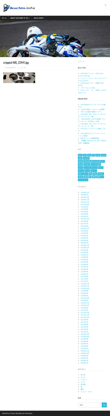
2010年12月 (85, 334)
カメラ (83, 377)
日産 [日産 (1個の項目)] (90, 174)
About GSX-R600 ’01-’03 (19, 18)
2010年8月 (84, 341)
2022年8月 (84, 209)
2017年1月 (84, 281)
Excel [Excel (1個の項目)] (89, 155)
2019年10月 (85, 247)
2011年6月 (84, 324)
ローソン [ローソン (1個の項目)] (93, 171)
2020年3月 (84, 240)
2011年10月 (85, 317)
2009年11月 (85, 351)
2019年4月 (84, 262)
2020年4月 (84, 238)
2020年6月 (84, 233)
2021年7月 (84, 223)
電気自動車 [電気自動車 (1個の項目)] (87, 177)
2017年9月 (84, 276)
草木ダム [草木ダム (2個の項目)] (100, 174)
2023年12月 (85, 197)
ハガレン (84, 379)
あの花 (83, 375)
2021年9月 (84, 221)
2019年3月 (84, 264)
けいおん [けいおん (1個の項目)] (86, 164)
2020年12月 (85, 228)
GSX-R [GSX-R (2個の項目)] (98, 155)
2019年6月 (84, 257)
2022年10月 (85, 204)
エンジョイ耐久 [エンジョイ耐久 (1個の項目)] (95, 164)
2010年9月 (84, 339)
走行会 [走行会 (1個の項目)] (80, 177)
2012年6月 (84, 308)
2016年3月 (84, 295)
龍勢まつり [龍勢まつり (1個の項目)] (100, 177)
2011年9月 (84, 319)
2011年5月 (84, 327)
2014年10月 (85, 305)
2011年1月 (84, 332)
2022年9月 (84, 207)
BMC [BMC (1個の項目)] (84, 155)
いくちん (24, 67)
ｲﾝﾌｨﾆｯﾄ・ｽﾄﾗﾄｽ (86, 391)
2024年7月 (84, 195)
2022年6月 (84, 211)
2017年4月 (84, 279)
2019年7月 (84, 255)
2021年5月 (84, 226)
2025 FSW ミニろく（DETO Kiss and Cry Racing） (90, 74)
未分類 (83, 384)
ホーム (4, 18)
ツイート (81, 61)
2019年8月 (84, 252)
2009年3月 (84, 358)
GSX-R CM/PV (38, 18)
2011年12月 (85, 312)
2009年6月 (84, 356)
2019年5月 (84, 259)
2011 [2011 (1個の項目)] (80, 155)
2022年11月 (85, 202)
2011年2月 (84, 329)
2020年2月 (84, 243)
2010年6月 (84, 346)
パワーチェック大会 (88, 88)
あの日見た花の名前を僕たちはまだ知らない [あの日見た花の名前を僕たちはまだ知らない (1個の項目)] (91, 161)
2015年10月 (85, 298)
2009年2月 (84, 360)
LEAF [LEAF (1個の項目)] (80, 158)
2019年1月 (84, 267)
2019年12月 (85, 245)
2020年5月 (84, 235)
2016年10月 (85, 288)
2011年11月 (85, 315)
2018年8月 (84, 269)
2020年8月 (84, 231)
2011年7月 (84, 322)
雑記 (82, 389)
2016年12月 (85, 283)
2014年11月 (85, 303)
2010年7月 (84, 343)
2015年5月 (84, 300)
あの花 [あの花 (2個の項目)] (80, 164)
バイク (83, 382)
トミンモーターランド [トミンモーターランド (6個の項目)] (90, 167)
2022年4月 (84, 214)
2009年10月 (85, 353)
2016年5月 (84, 293)
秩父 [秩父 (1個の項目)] (95, 174)
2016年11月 (85, 286)
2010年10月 (85, 336)
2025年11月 (85, 192)
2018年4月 (84, 271)
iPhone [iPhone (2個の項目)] (103, 155)
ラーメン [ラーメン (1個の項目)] (81, 171)
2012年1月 (84, 310)
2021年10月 (85, 219)
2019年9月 (84, 250)
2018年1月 (84, 274)
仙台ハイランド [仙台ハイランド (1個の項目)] (83, 174)
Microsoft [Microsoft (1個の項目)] (86, 158)
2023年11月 (85, 199)
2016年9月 (84, 291)
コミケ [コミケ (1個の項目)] (80, 167)
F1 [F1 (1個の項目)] (93, 155)
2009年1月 (84, 363)
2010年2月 (84, 348)
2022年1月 (84, 216)
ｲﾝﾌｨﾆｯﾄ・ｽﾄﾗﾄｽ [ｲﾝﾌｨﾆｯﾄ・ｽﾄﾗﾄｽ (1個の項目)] (83, 180)
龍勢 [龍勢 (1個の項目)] (94, 177)
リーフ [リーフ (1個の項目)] (87, 171)
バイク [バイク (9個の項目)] (101, 167)
